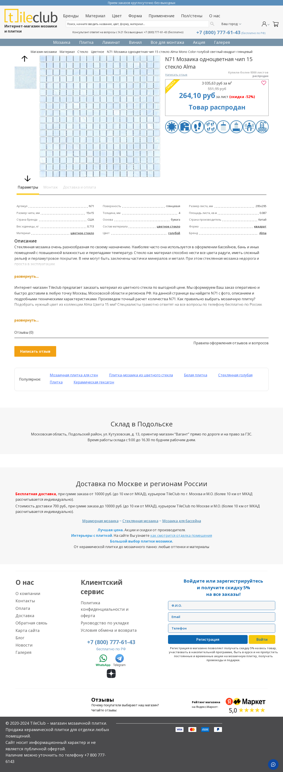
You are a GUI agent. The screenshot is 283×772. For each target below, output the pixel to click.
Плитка (56, 382)
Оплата (22, 608)
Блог (19, 637)
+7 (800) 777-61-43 (155, 32)
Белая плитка (195, 375)
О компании (27, 593)
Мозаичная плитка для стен (74, 375)
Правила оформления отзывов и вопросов (231, 343)
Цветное (97, 52)
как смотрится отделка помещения (181, 535)
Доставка (24, 615)
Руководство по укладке (105, 623)
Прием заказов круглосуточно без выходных (141, 3)
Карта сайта (27, 630)
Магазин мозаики (44, 52)
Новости (24, 645)
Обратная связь (31, 623)
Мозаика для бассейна (181, 520)
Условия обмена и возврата (109, 630)
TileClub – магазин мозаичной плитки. (68, 723)
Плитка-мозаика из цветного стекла (141, 375)
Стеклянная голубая (235, 375)
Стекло (82, 52)
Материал (67, 52)
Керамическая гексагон (94, 382)
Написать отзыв (176, 75)
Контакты (25, 600)
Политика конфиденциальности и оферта (104, 609)
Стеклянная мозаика (140, 520)
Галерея (23, 652)
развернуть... (26, 276)
